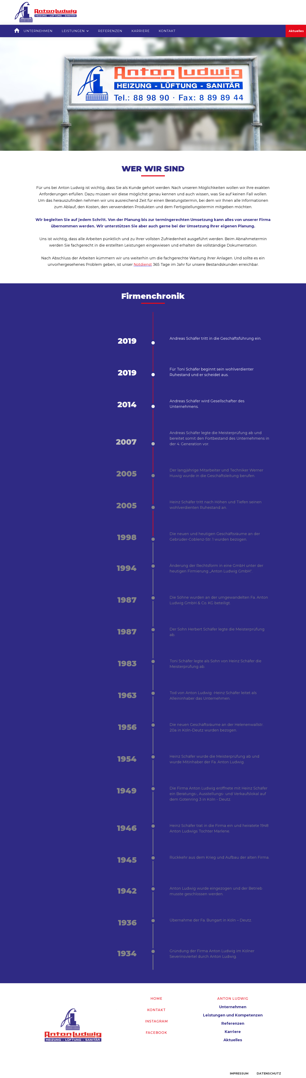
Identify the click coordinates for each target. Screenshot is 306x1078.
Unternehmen (38, 31)
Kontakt (167, 31)
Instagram (156, 1021)
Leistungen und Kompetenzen (233, 1015)
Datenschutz (269, 1073)
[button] (75, 31)
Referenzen (110, 31)
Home (156, 999)
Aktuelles (232, 1040)
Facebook (156, 1033)
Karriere (140, 31)
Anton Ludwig (232, 999)
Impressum (239, 1073)
